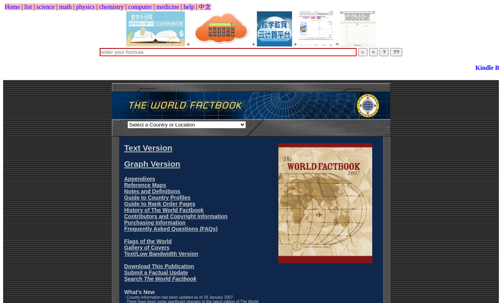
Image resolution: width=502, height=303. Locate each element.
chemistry (111, 7)
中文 (205, 7)
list (28, 7)
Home (12, 7)
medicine (167, 7)
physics (85, 7)
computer (140, 7)
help (189, 7)
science (45, 7)
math (65, 7)
